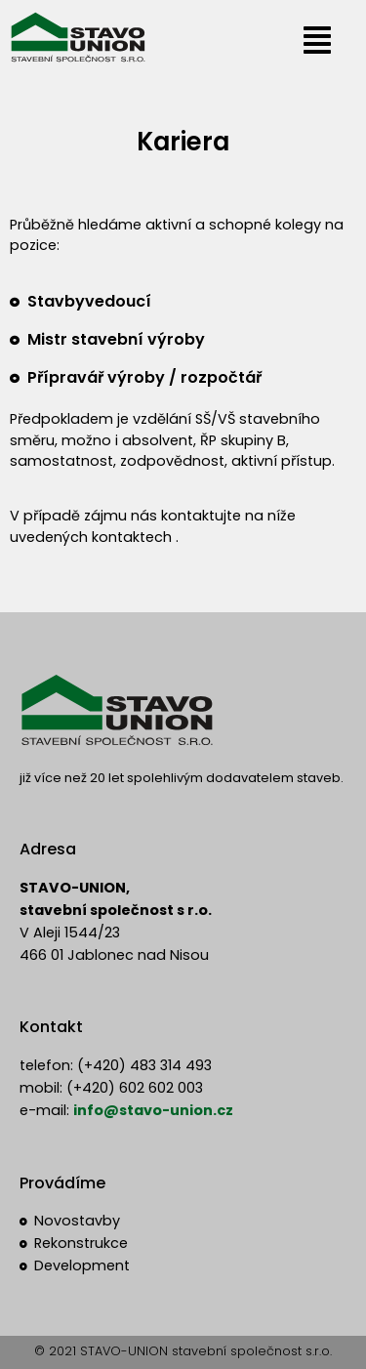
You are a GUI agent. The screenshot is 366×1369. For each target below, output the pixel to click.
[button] (317, 40)
